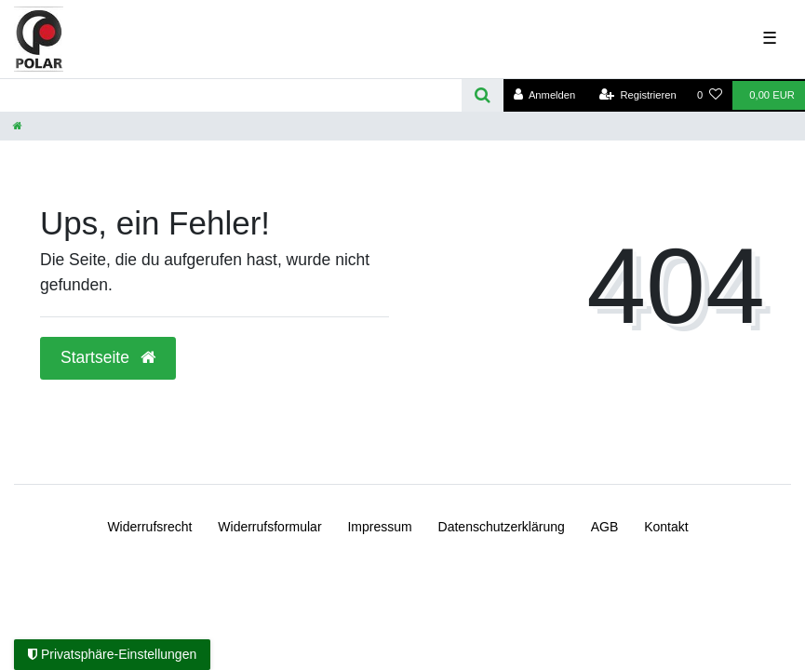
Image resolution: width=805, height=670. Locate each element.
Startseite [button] (107, 357)
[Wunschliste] (709, 95)
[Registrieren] (638, 95)
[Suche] (482, 95)
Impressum (379, 526)
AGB (605, 526)
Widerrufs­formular (269, 526)
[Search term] (231, 95)
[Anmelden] (544, 95)
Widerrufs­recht (149, 526)
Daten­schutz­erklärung (501, 526)
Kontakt (666, 526)
